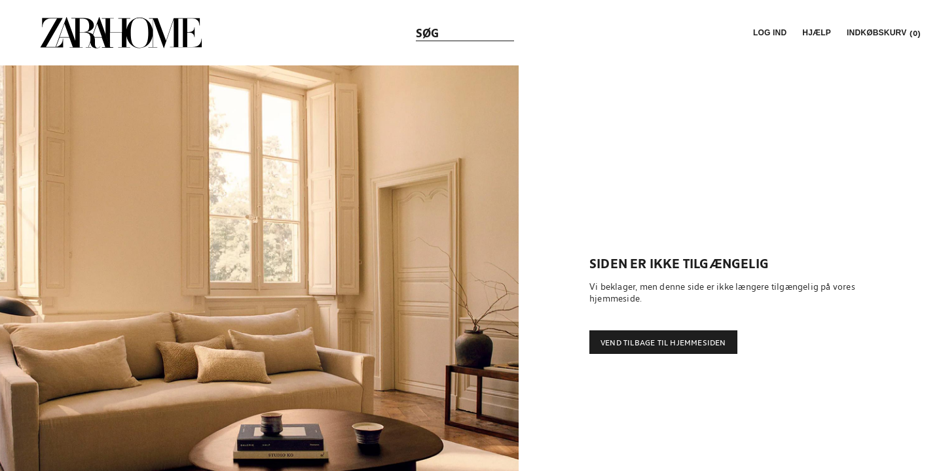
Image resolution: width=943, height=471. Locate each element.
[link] (121, 32)
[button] (768, 32)
